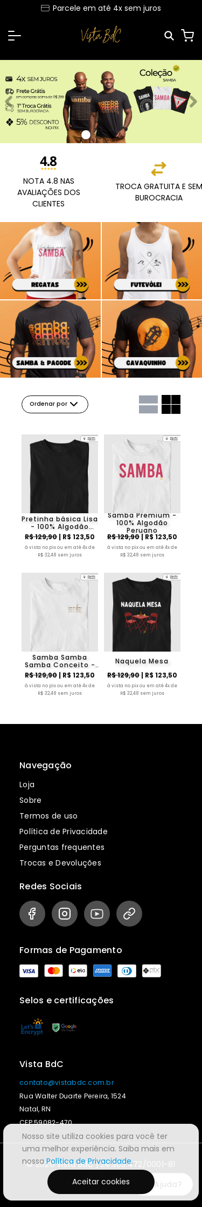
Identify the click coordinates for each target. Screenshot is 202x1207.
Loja (26, 784)
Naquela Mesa (142, 661)
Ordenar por (55, 404)
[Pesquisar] (170, 36)
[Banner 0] (85, 134)
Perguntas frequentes (62, 847)
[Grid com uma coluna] (148, 404)
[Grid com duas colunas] (171, 404)
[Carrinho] (187, 35)
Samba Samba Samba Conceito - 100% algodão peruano (60, 661)
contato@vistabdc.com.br (66, 1082)
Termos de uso (48, 815)
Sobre (30, 800)
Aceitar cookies (101, 1181)
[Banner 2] (112, 135)
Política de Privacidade (63, 831)
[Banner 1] (99, 135)
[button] (14, 35)
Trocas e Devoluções (60, 862)
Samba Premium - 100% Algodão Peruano (142, 523)
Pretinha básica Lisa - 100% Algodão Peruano (60, 523)
